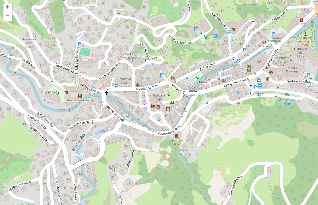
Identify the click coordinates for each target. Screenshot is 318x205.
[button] (7, 7)
